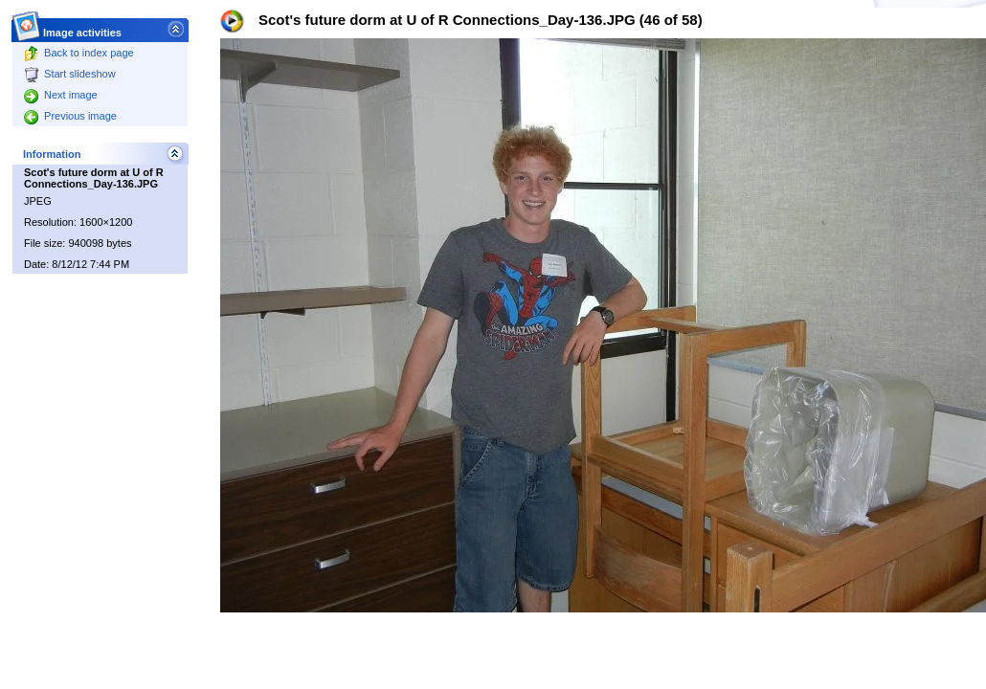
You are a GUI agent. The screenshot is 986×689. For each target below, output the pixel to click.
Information (52, 154)
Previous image (70, 116)
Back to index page (79, 52)
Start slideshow (70, 73)
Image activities (83, 27)
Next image (61, 94)
